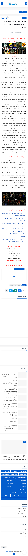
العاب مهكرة (14, 474)
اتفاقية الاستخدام (22, 513)
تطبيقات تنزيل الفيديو (9, 477)
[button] (20, 290)
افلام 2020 (23, 471)
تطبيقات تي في (22, 480)
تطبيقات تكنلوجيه (22, 477)
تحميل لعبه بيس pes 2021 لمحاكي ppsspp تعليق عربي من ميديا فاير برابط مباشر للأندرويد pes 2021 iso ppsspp (9, 406)
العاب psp (6, 471)
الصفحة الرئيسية (22, 508)
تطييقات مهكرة (22, 489)
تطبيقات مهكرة (9, 483)
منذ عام (24, 455)
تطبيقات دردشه (22, 483)
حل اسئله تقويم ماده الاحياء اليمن (18, 492)
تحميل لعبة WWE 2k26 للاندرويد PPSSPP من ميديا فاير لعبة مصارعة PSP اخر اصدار (15, 458)
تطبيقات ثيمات (9, 480)
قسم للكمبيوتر (5, 495)
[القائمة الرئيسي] (26, 3)
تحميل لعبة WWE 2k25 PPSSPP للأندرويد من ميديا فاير (10, 421)
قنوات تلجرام (23, 498)
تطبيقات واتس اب (22, 486)
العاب (24, 18)
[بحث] (2, 3)
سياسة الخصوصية (22, 511)
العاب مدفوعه (13, 285)
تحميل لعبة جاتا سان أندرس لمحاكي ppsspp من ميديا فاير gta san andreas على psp (9, 414)
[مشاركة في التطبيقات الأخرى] (6, 290)
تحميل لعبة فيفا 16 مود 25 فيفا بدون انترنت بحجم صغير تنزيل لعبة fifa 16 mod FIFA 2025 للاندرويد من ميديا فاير (9, 428)
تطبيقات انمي (5, 474)
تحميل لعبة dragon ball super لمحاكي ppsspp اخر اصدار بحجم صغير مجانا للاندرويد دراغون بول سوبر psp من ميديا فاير (10, 399)
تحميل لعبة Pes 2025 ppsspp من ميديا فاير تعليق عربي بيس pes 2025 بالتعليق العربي (10, 391)
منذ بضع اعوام (13, 372)
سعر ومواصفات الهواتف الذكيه (19, 495)
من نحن (24, 516)
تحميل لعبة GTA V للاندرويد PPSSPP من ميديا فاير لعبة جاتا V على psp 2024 (9, 376)
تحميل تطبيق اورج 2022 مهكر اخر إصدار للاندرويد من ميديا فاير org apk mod (10, 384)
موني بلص (8, 551)
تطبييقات (9, 486)
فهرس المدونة (22, 518)
